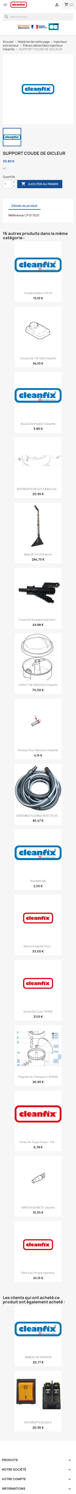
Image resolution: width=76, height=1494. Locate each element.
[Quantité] (7, 184)
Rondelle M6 (38, 881)
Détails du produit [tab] (24, 206)
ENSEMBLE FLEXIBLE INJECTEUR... (38, 815)
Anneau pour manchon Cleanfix (38, 750)
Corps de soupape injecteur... (38, 619)
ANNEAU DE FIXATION (38, 1357)
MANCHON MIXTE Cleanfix (38, 1207)
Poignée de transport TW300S (38, 1077)
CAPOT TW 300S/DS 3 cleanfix (38, 685)
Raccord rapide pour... (38, 946)
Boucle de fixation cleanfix (38, 424)
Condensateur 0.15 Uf (38, 293)
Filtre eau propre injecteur (38, 1273)
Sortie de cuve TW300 (38, 1011)
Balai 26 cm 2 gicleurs (38, 554)
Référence (16, 215)
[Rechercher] (38, 17)
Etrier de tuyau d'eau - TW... (38, 1142)
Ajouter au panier (39, 184)
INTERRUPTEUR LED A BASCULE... (38, 489)
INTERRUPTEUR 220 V (38, 1422)
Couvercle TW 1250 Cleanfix (38, 358)
